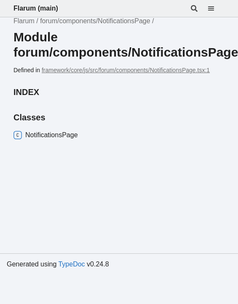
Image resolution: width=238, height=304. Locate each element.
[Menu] (216, 8)
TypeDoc (71, 264)
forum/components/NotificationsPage (95, 20)
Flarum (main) (35, 8)
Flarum (24, 20)
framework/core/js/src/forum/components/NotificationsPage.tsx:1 (126, 70)
